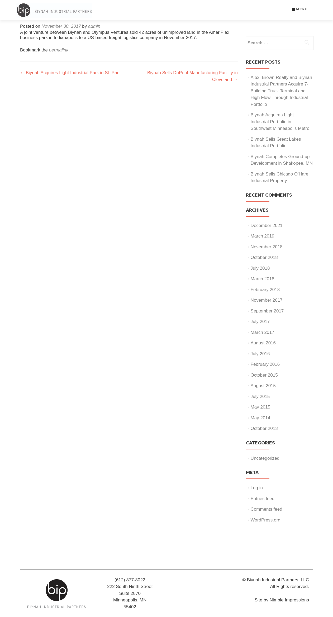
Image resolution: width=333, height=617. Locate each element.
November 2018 (267, 246)
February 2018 (265, 289)
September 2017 (267, 311)
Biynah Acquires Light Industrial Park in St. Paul (70, 72)
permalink (59, 50)
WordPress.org (265, 520)
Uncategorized (265, 458)
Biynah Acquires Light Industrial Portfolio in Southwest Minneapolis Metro (280, 121)
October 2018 (264, 257)
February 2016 (265, 364)
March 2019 (262, 236)
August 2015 (263, 385)
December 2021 (267, 225)
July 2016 (260, 353)
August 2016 (263, 342)
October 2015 (264, 375)
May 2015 (260, 407)
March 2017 (262, 332)
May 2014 (260, 417)
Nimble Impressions (289, 599)
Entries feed (263, 498)
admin (94, 26)
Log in (257, 487)
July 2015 (260, 396)
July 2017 (260, 321)
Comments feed (266, 509)
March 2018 (262, 278)
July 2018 (260, 268)
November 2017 (267, 300)
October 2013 (264, 428)
